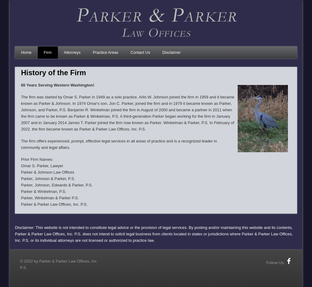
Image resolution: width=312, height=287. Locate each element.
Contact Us (140, 52)
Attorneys (72, 52)
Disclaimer (171, 52)
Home (26, 52)
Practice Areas (106, 52)
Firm (48, 52)
